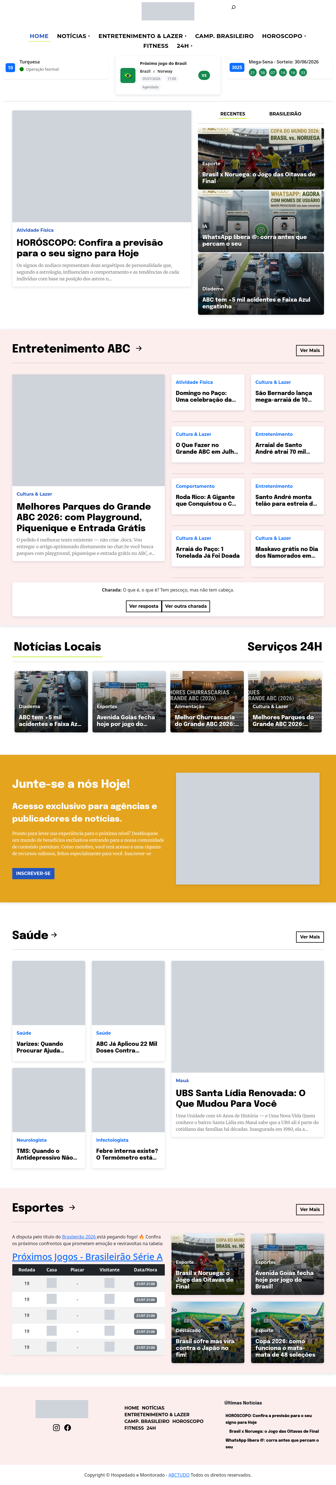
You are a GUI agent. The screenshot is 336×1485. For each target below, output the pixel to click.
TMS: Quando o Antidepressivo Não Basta (45, 1158)
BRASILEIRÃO (285, 114)
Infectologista (112, 1140)
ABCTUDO (179, 1475)
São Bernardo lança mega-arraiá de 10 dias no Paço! (284, 400)
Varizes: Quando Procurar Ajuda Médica (40, 1051)
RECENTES (232, 114)
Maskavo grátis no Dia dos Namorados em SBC (287, 556)
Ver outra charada (186, 606)
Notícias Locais (57, 647)
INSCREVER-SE (33, 873)
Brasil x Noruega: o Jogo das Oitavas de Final (274, 1432)
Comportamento (195, 486)
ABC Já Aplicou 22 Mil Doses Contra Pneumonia (126, 1051)
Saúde (35, 936)
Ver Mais (310, 350)
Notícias (71, 36)
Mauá (182, 1080)
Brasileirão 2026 (79, 1237)
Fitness (155, 45)
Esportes (45, 1208)
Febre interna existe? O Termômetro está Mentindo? (127, 1158)
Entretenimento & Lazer (141, 36)
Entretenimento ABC (78, 349)
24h (183, 45)
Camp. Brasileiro (224, 36)
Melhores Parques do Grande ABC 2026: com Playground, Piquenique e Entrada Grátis (84, 518)
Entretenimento (274, 434)
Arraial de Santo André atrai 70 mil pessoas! (281, 452)
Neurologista (32, 1140)
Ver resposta (144, 606)
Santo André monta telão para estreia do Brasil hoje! (286, 504)
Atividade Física (35, 230)
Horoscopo (282, 36)
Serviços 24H (284, 647)
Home (39, 36)
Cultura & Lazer (34, 494)
